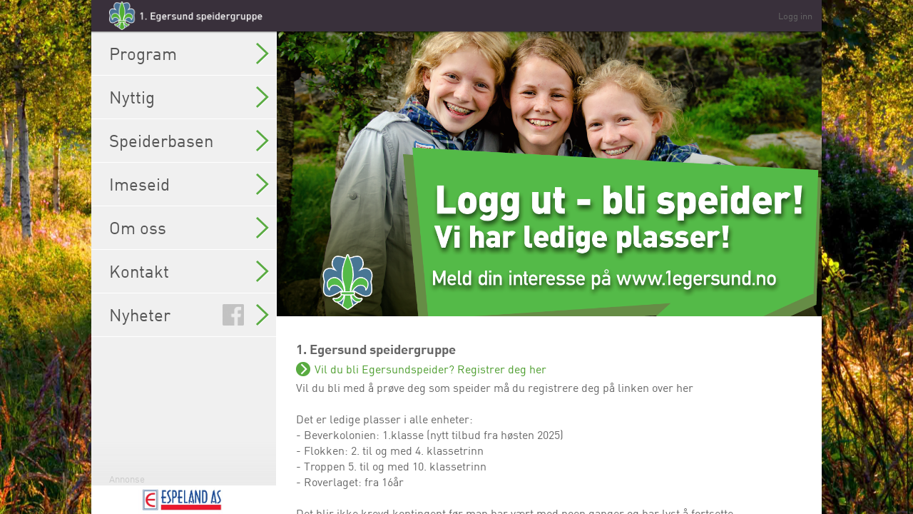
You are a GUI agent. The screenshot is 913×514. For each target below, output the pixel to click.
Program (189, 53)
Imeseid (189, 184)
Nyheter (189, 315)
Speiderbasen (189, 140)
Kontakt (189, 271)
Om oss (189, 227)
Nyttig (189, 97)
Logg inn (795, 15)
